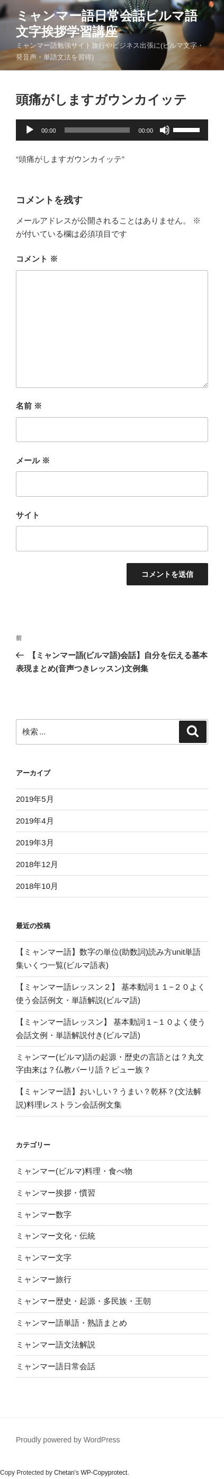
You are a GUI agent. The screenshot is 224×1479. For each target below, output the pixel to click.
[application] (112, 130)
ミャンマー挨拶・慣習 (55, 1192)
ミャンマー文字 (43, 1257)
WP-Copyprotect (103, 1472)
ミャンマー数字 (43, 1214)
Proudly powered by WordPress (68, 1439)
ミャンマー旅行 (43, 1279)
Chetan (64, 1472)
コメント (37, 258)
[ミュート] (164, 130)
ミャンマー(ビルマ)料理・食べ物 (74, 1170)
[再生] (29, 130)
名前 (29, 405)
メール (33, 460)
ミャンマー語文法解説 (55, 1344)
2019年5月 (35, 798)
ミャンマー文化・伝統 (55, 1235)
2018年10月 (37, 885)
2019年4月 (35, 820)
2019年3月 (35, 842)
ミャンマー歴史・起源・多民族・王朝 (83, 1300)
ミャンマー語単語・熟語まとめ (71, 1322)
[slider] (97, 130)
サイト (28, 515)
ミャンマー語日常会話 (55, 1366)
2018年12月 (37, 864)
